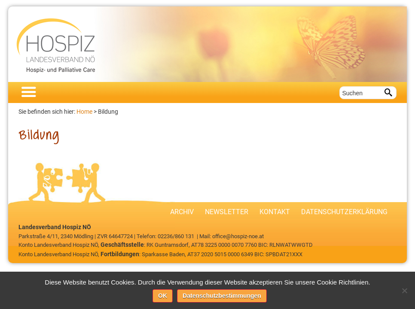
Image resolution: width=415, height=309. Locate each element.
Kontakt (274, 212)
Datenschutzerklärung (344, 212)
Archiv (182, 212)
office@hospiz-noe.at (238, 236)
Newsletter (226, 212)
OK (162, 295)
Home (84, 111)
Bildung (108, 111)
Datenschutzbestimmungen (222, 295)
